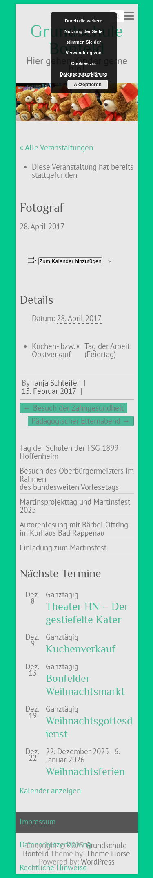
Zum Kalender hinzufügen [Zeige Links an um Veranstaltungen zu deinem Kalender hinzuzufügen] (70, 261)
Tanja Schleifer (55, 383)
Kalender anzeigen (50, 790)
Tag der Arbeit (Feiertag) (107, 350)
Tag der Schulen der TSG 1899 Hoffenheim (69, 452)
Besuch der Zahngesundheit (73, 408)
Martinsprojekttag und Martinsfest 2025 (75, 506)
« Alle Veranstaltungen (56, 147)
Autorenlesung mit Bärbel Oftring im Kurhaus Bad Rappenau (74, 529)
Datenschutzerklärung (83, 73)
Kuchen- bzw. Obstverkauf (53, 350)
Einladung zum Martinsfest (63, 547)
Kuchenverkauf (80, 649)
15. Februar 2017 (49, 391)
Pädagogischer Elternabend (80, 421)
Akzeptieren (88, 84)
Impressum (37, 822)
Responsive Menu (129, 15)
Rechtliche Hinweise (53, 867)
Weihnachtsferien (85, 771)
